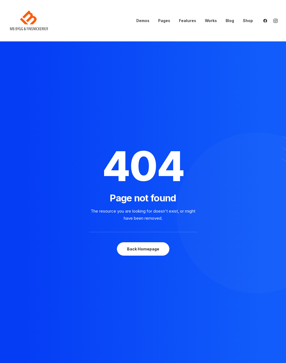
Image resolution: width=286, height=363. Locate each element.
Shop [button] (248, 20)
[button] (266, 20)
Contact (167, 320)
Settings (239, 320)
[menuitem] (142, 20)
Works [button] (211, 20)
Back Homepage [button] (143, 165)
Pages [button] (164, 20)
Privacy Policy (244, 305)
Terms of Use (244, 313)
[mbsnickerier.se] (29, 21)
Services (167, 313)
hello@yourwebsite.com (32, 305)
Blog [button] (230, 20)
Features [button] (187, 20)
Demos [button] (142, 20)
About (164, 305)
